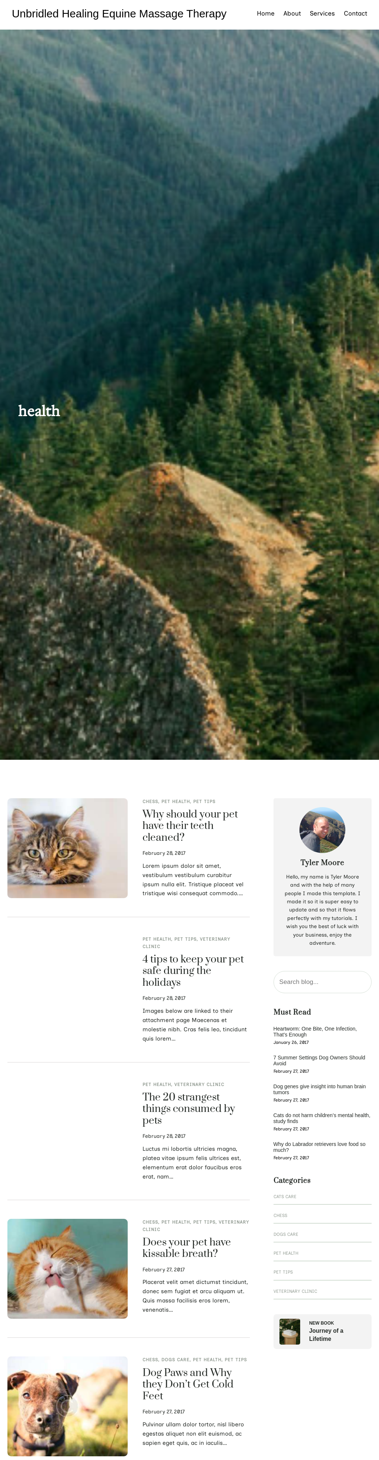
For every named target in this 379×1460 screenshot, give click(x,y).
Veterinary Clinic (199, 1084)
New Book (321, 1323)
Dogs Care (175, 1359)
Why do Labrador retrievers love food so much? (320, 1147)
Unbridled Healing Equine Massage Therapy (119, 13)
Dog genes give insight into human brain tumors (320, 1089)
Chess (150, 801)
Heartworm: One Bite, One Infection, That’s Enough (315, 1031)
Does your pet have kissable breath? (186, 1248)
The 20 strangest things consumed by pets (188, 1109)
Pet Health (175, 801)
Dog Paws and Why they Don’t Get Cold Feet (188, 1385)
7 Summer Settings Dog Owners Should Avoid (319, 1060)
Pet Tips (204, 801)
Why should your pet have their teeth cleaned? (190, 826)
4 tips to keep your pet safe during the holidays (193, 971)
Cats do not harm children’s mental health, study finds (322, 1118)
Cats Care (285, 1196)
